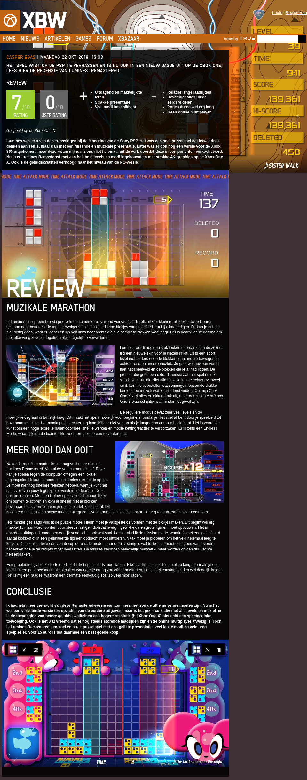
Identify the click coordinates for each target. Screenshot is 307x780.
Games (83, 38)
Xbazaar (128, 38)
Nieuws (30, 38)
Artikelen (57, 38)
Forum (105, 38)
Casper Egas (20, 57)
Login (277, 12)
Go (302, 39)
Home (9, 38)
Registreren (296, 12)
